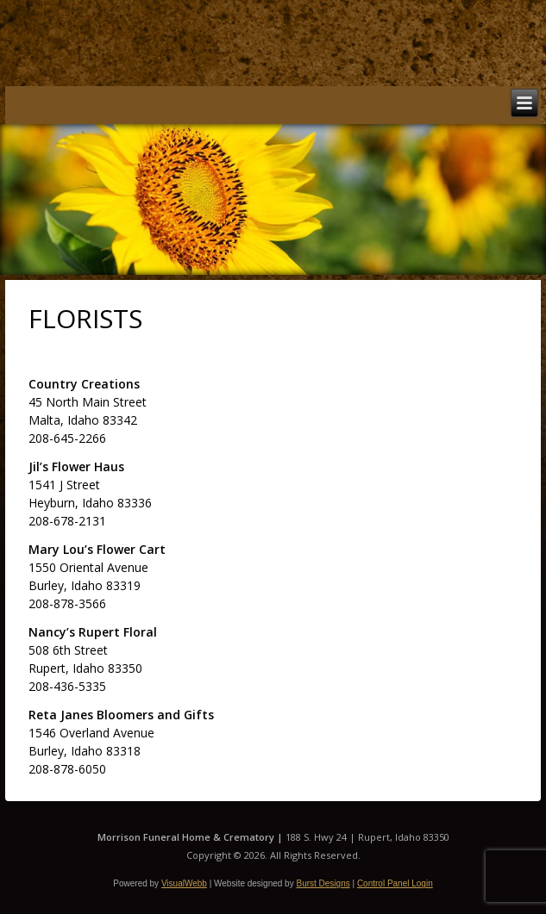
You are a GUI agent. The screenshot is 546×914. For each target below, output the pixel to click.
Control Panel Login (395, 883)
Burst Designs (322, 883)
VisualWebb (184, 883)
